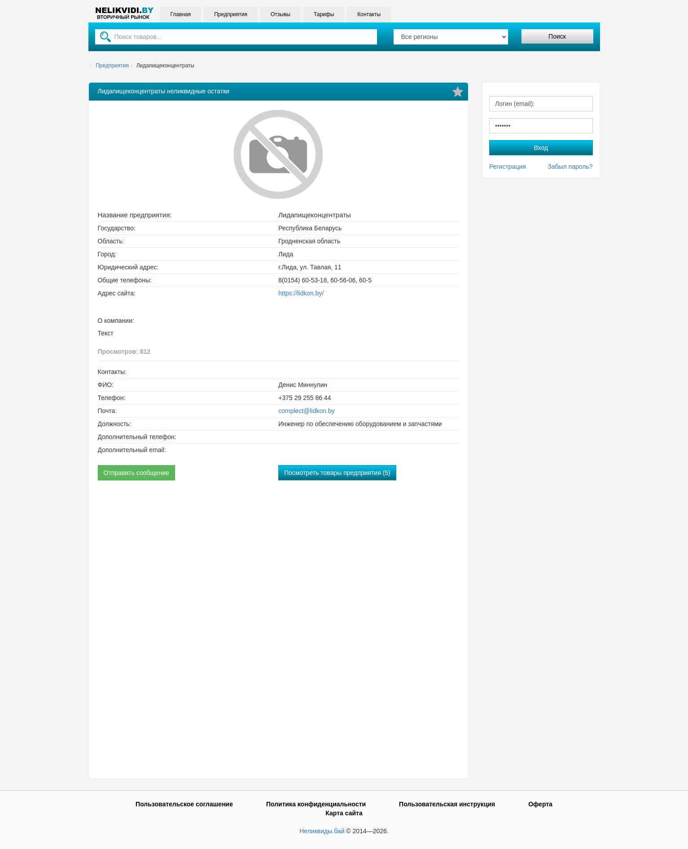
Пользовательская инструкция (447, 804)
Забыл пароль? (570, 166)
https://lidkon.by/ (301, 293)
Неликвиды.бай (321, 831)
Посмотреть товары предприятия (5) (337, 472)
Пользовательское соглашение (184, 804)
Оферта (540, 804)
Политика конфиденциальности (316, 804)
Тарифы (324, 14)
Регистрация (507, 166)
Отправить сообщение (137, 472)
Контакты (369, 14)
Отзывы (280, 14)
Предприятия (230, 14)
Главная (181, 14)
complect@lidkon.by (306, 410)
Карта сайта (343, 813)
